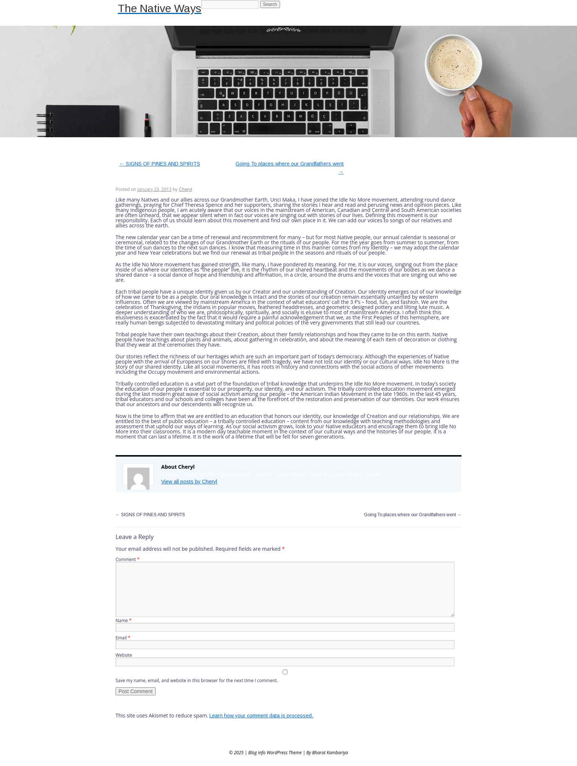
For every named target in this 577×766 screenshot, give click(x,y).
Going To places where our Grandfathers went (412, 514)
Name (123, 620)
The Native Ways (159, 8)
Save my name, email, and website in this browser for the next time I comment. (197, 680)
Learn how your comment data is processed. (261, 716)
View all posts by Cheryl (189, 482)
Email (123, 638)
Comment (127, 559)
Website (124, 655)
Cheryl (185, 189)
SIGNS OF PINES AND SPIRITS (159, 164)
